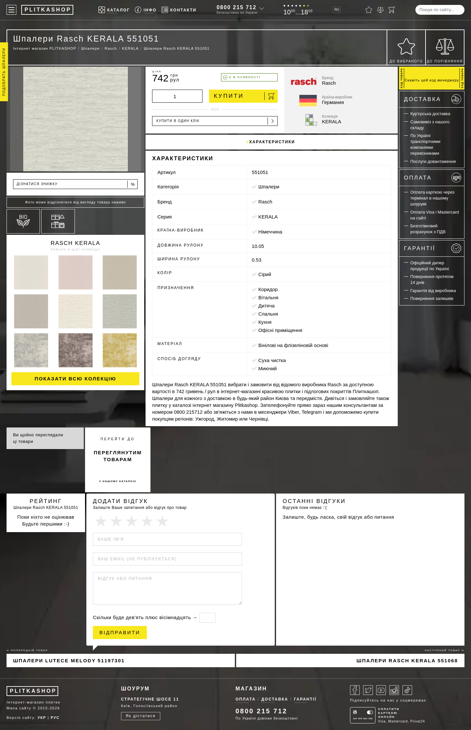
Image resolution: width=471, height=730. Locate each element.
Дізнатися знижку (76, 184)
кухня (264, 322)
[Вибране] (368, 10)
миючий (267, 368)
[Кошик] (392, 10)
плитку (159, 405)
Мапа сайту (19, 708)
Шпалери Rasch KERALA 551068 (407, 660)
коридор (268, 289)
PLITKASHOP (33, 691)
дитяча (266, 305)
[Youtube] (381, 690)
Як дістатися (141, 716)
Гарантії (432, 248)
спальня (268, 314)
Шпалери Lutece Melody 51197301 (69, 660)
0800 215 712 (236, 7)
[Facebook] (355, 690)
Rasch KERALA (75, 243)
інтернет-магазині (241, 391)
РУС (55, 718)
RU (336, 9)
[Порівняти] (380, 10)
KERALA (268, 216)
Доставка (432, 99)
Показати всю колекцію (75, 378)
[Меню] (11, 10)
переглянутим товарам (118, 456)
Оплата (432, 177)
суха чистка (272, 360)
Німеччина (270, 232)
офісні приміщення (280, 330)
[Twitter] (368, 690)
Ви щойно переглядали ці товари (38, 438)
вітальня (268, 297)
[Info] (146, 10)
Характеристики (272, 142)
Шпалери (268, 186)
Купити (244, 96)
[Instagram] (394, 690)
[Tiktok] (407, 690)
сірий (264, 274)
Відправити (119, 632)
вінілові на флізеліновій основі (293, 345)
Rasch (265, 201)
